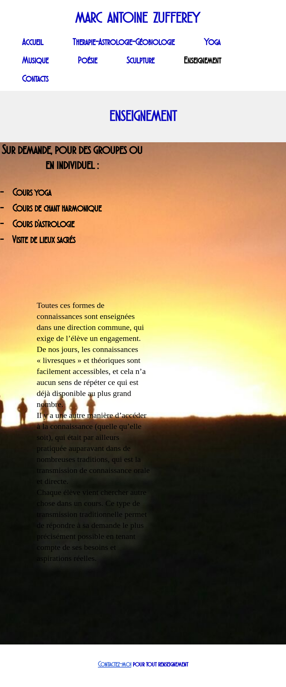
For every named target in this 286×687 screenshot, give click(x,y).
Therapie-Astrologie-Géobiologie (124, 42)
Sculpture (140, 60)
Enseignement (202, 60)
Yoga (212, 42)
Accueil (32, 42)
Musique (35, 60)
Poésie (87, 60)
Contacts (35, 79)
